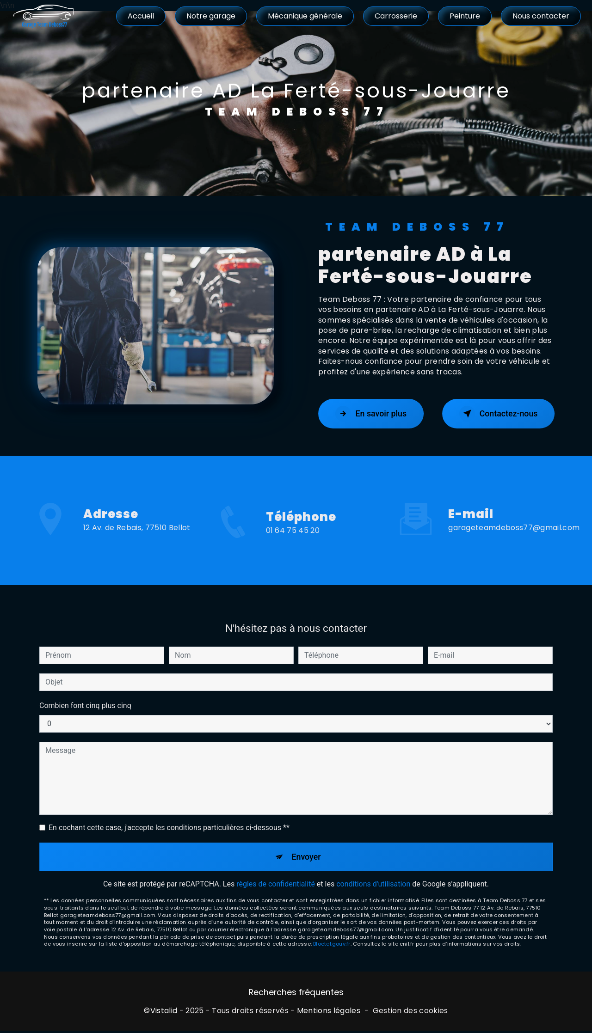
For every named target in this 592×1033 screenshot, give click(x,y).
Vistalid (164, 1013)
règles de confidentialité (275, 877)
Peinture (464, 16)
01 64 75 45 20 (293, 539)
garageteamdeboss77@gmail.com (514, 518)
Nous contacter (540, 16)
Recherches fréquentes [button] (296, 994)
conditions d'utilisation (373, 877)
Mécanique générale (304, 16)
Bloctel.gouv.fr (331, 937)
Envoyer (306, 848)
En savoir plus (375, 414)
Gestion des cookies (410, 1013)
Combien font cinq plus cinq (85, 696)
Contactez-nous (494, 414)
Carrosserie (395, 16)
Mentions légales (328, 1013)
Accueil (140, 16)
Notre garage (209, 16)
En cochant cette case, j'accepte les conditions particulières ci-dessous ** (169, 818)
